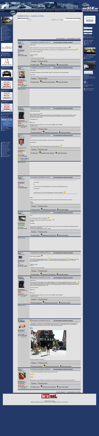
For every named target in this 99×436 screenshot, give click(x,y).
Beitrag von (20, 41)
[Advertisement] (6, 137)
